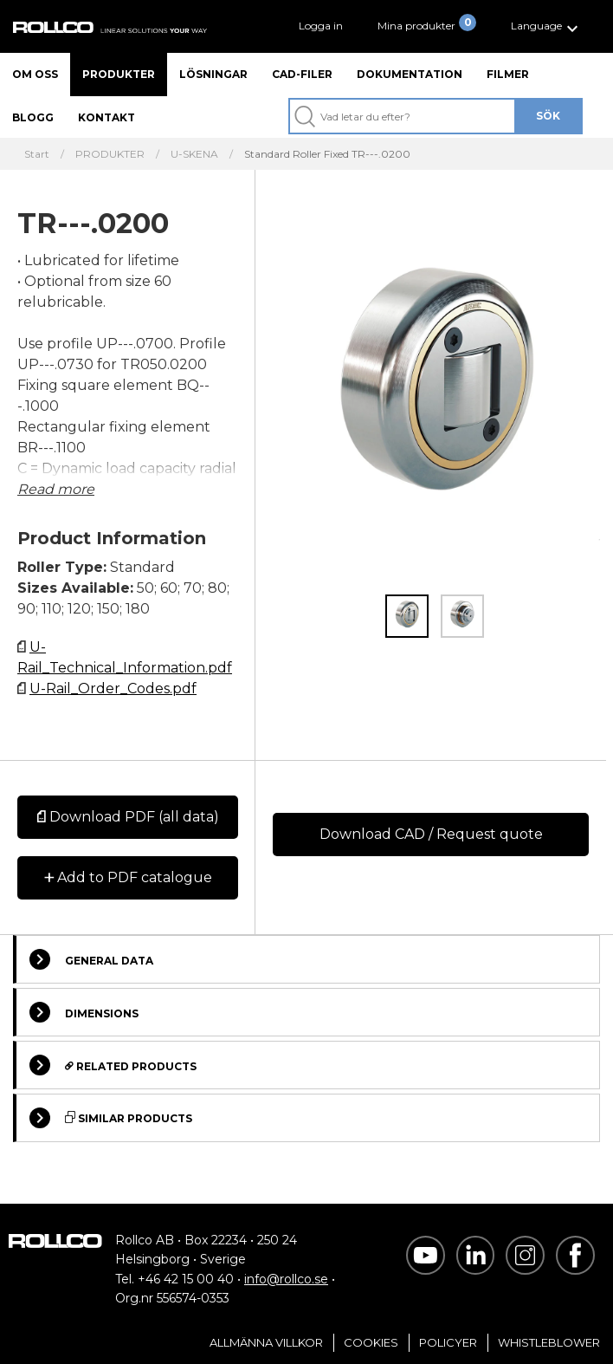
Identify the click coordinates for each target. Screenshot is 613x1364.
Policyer (448, 1342)
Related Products (113, 1065)
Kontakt (106, 117)
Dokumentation (409, 74)
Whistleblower (549, 1342)
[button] (547, 26)
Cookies (371, 1342)
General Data (91, 959)
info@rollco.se (286, 1279)
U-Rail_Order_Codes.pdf (113, 688)
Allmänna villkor (266, 1342)
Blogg (33, 117)
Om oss (35, 74)
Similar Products (110, 1117)
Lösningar (213, 74)
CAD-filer (302, 74)
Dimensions (84, 1012)
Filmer (508, 74)
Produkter (118, 74)
